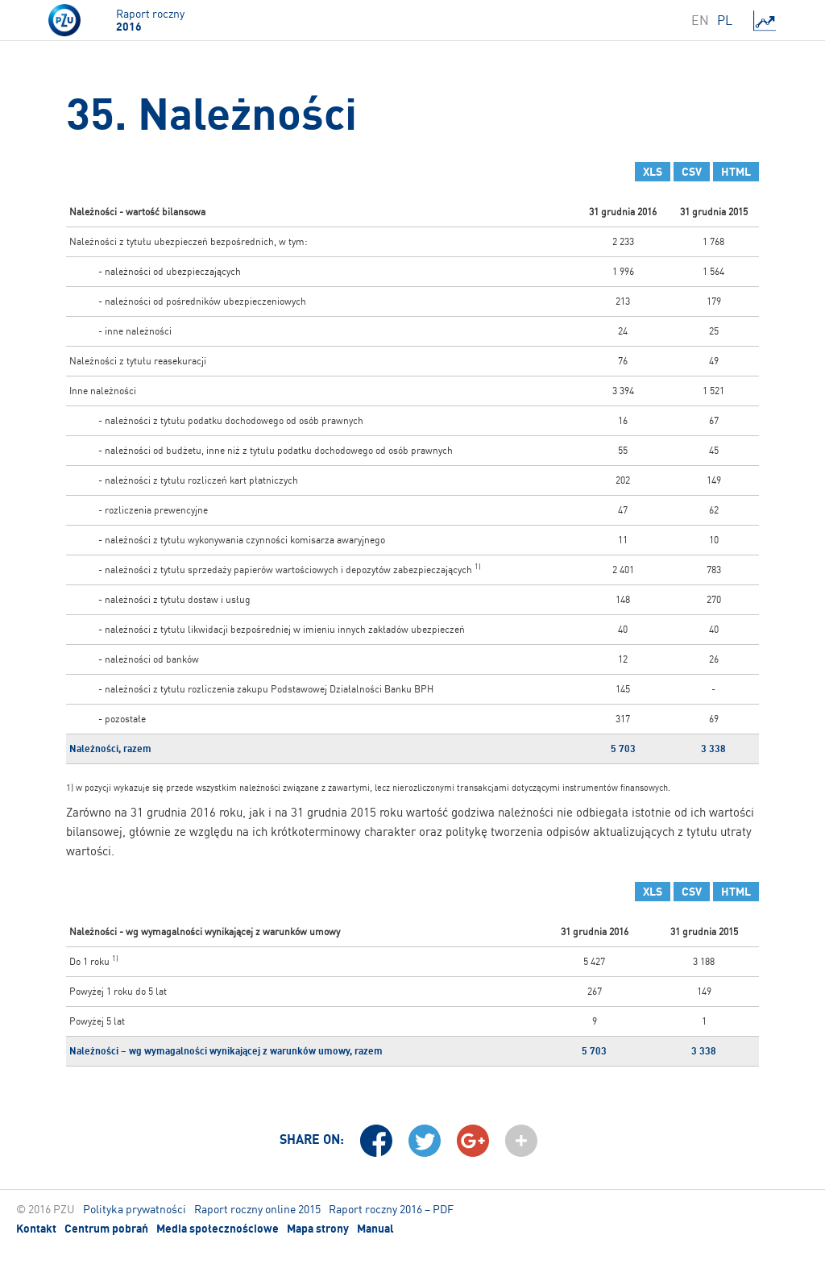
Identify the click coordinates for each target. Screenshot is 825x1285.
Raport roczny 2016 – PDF (391, 1209)
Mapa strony (318, 1228)
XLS (652, 171)
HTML (736, 171)
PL (724, 20)
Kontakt (36, 1228)
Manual (375, 1228)
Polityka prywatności (134, 1209)
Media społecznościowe (217, 1228)
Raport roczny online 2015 (257, 1209)
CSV (692, 171)
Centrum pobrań (106, 1228)
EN (700, 20)
